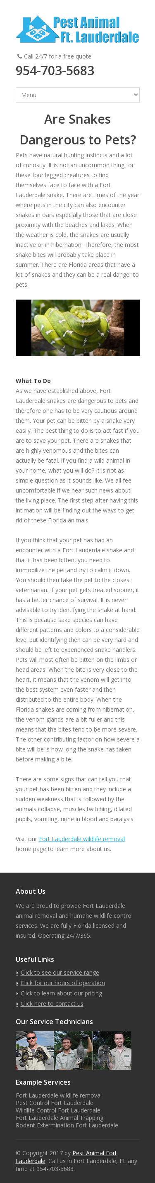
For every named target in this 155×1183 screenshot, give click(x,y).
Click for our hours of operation (63, 983)
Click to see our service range (60, 972)
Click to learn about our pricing (61, 993)
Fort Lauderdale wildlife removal (82, 839)
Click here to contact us (52, 1003)
